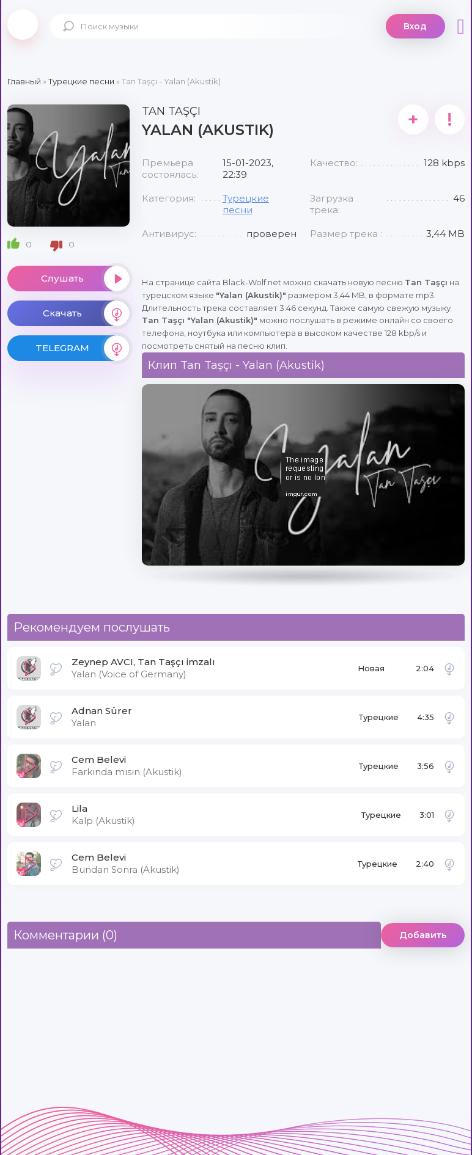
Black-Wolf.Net (22, 24)
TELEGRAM (82, 348)
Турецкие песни (246, 204)
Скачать (86, 313)
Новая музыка (373, 671)
